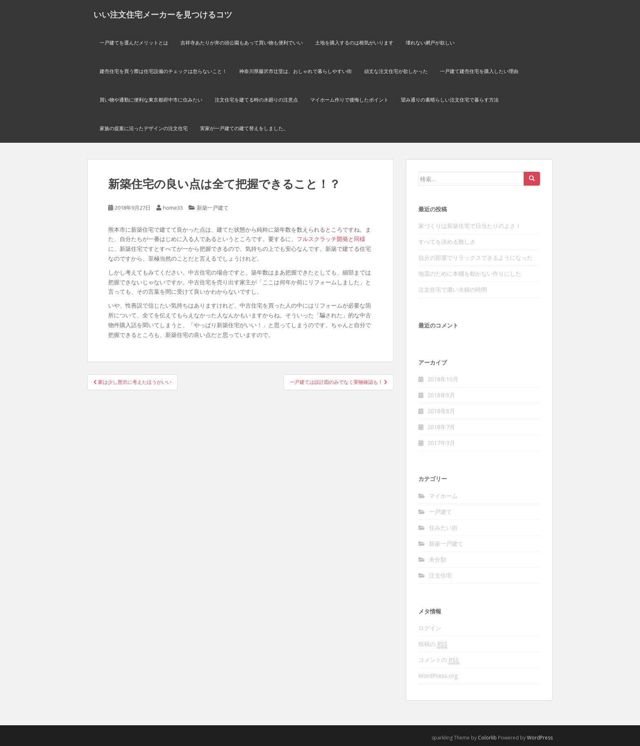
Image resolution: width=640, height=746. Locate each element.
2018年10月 (442, 379)
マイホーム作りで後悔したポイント (349, 99)
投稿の (432, 644)
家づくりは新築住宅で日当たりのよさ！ (469, 226)
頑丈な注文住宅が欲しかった (396, 71)
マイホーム (443, 496)
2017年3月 (441, 443)
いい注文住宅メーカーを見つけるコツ (162, 14)
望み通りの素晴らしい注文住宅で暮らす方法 (450, 99)
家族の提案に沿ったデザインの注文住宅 (144, 128)
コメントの (438, 660)
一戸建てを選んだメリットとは (134, 42)
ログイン (429, 628)
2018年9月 (441, 395)
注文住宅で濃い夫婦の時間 (452, 289)
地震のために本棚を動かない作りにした (469, 273)
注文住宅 (440, 575)
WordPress (540, 737)
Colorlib (487, 737)
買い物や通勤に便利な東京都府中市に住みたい (151, 99)
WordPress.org (438, 676)
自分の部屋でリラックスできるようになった (475, 257)
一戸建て (440, 512)
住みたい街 (443, 527)
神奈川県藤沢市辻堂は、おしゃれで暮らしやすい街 (295, 71)
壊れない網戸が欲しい (430, 42)
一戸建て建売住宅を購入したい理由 (479, 71)
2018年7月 (441, 427)
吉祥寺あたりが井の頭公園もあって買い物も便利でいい (241, 42)
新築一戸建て (213, 207)
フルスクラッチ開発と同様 (331, 239)
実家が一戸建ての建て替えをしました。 (244, 128)
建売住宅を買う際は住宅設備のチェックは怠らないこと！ (163, 71)
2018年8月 (441, 411)
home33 (173, 207)
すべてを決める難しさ (447, 242)
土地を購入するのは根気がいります (354, 42)
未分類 (437, 559)
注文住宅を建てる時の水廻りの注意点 (256, 99)
